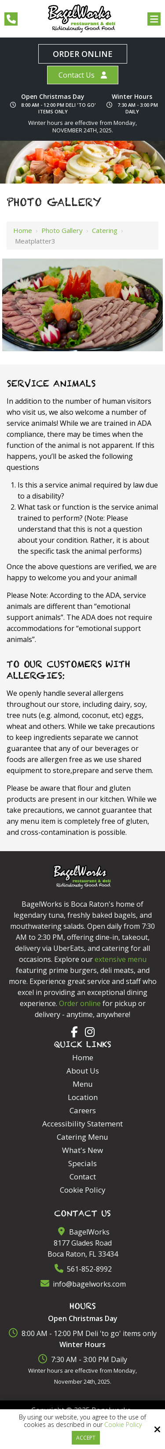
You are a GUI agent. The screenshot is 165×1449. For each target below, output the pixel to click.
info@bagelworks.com (83, 1284)
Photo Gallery (62, 230)
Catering (104, 230)
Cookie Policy (123, 1425)
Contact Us (77, 75)
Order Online (83, 54)
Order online (80, 1003)
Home (22, 230)
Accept (85, 1437)
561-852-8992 (83, 1269)
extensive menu (121, 959)
